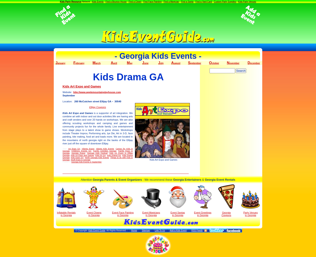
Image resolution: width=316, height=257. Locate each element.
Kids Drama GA (114, 155)
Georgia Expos (78, 153)
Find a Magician (171, 1)
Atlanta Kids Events (105, 149)
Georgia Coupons (226, 200)
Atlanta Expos (88, 149)
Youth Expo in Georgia (80, 160)
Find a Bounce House (116, 1)
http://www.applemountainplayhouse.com (97, 92)
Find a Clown (135, 1)
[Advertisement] (158, 15)
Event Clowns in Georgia (94, 201)
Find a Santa (187, 1)
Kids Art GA (100, 155)
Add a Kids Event (178, 230)
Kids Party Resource (70, 1)
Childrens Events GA (82, 151)
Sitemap (146, 230)
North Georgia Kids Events (97, 157)
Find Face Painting (152, 1)
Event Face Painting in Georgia (122, 203)
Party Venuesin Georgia (250, 203)
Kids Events (98, 1)
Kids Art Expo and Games (82, 86)
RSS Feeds (197, 230)
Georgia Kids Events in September (86, 162)
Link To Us (160, 230)
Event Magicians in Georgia (151, 202)
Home (134, 230)
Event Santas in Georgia (177, 201)
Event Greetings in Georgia (203, 201)
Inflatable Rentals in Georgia (66, 202)
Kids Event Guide (96, 230)
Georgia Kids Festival (97, 153)
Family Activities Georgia (105, 151)
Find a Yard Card (204, 1)
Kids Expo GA (77, 157)
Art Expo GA (74, 149)
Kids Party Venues (247, 1)
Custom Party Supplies (225, 1)
